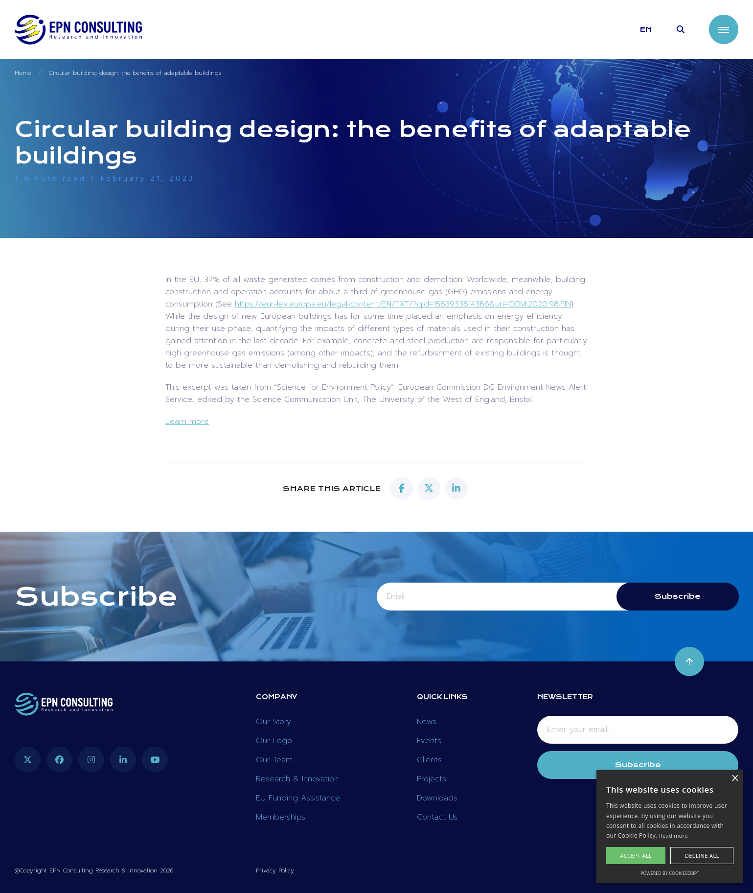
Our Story (273, 722)
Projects (431, 779)
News (426, 722)
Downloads (437, 798)
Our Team (274, 760)
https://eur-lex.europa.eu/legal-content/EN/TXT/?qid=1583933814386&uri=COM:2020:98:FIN (403, 304)
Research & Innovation (297, 779)
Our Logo (274, 741)
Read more (673, 835)
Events (429, 741)
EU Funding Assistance (298, 798)
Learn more (187, 421)
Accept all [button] (636, 855)
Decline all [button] (702, 855)
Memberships (280, 817)
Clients (429, 760)
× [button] (734, 778)
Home (23, 73)
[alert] (669, 826)
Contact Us (437, 817)
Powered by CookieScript (669, 873)
